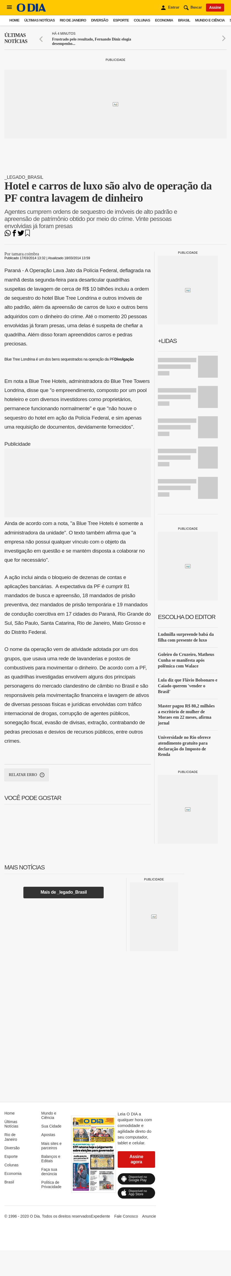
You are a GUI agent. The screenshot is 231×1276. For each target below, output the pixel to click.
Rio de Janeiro (73, 20)
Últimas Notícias (39, 20)
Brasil (184, 20)
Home (14, 20)
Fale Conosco (126, 1216)
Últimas (15, 38)
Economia (164, 20)
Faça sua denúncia (49, 1171)
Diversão (99, 20)
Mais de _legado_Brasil (63, 892)
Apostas (48, 1134)
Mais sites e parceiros (51, 1145)
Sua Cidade (51, 1126)
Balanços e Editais (50, 1158)
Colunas (142, 20)
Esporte (121, 20)
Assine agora (136, 1159)
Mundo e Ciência (210, 20)
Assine (215, 7)
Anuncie (149, 1216)
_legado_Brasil (23, 177)
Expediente (100, 1216)
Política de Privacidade (51, 1184)
